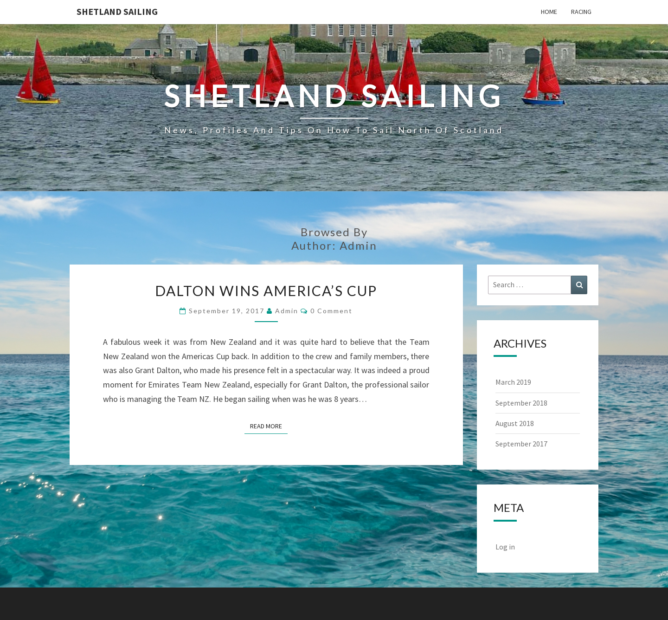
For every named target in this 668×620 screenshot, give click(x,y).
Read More (269, 425)
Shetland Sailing (117, 11)
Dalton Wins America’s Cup (266, 290)
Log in (505, 546)
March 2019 (513, 382)
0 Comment (331, 311)
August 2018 (514, 423)
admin (286, 311)
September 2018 (521, 402)
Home (549, 11)
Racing (581, 11)
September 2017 (521, 443)
